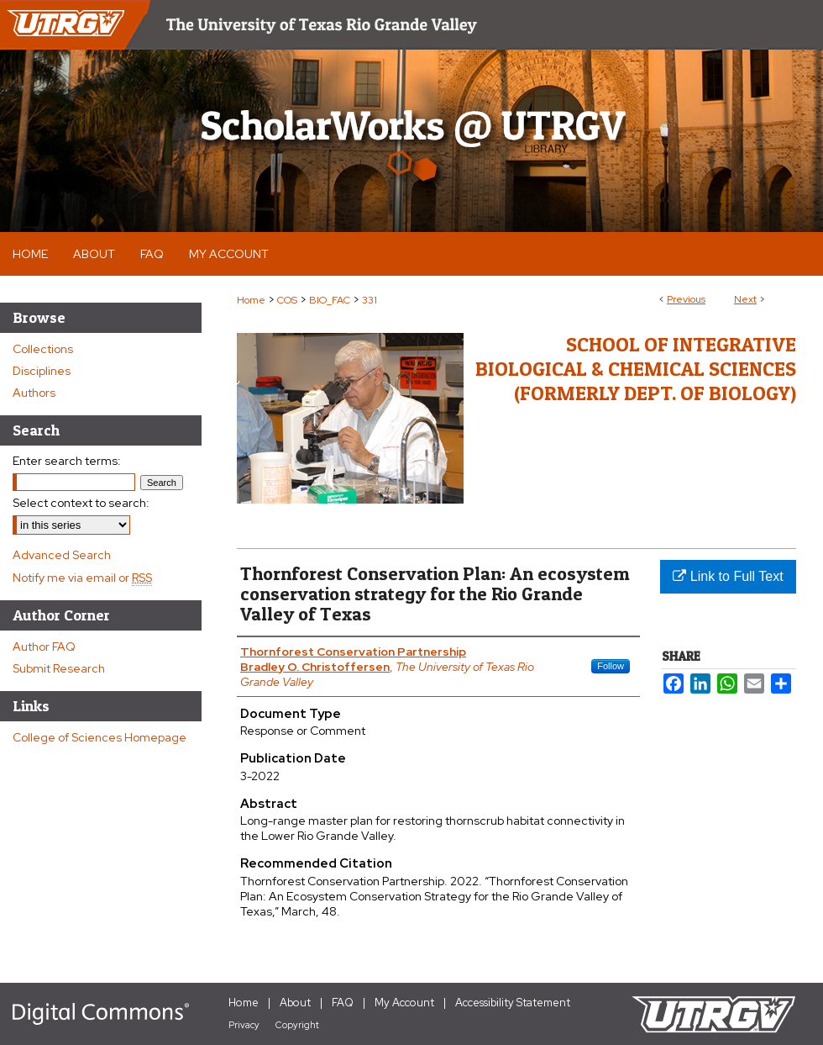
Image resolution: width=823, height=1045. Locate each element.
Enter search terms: (67, 460)
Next (745, 299)
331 (369, 300)
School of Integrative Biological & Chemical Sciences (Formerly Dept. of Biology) (635, 368)
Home (251, 300)
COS (287, 300)
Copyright (297, 1025)
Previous (686, 299)
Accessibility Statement (512, 1002)
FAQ (343, 1002)
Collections (43, 348)
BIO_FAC (329, 300)
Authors (34, 392)
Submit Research (59, 668)
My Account (404, 1002)
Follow (610, 666)
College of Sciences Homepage (99, 737)
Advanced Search (62, 554)
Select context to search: (81, 502)
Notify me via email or (82, 577)
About (295, 1002)
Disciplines (42, 370)
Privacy (243, 1025)
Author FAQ (44, 646)
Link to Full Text (728, 576)
